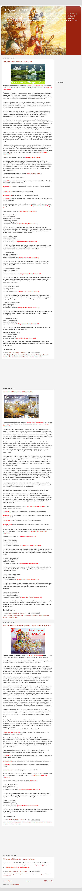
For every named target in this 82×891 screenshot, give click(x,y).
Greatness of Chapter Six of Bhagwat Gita (17, 61)
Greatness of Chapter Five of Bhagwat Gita (17, 392)
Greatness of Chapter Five (38, 615)
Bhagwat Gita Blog (16, 874)
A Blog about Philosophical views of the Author (19, 859)
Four (4, 824)
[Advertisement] (28, 373)
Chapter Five (27, 615)
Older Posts (48, 881)
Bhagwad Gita (21, 355)
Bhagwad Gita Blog (17, 10)
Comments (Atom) (14, 884)
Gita (10, 356)
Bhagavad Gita (11, 615)
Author (8, 874)
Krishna (14, 356)
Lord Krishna (19, 356)
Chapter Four (42, 822)
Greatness (11, 824)
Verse (40, 356)
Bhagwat (28, 355)
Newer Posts (7, 881)
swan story (31, 356)
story (27, 356)
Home (28, 881)
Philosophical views (26, 874)
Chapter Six (46, 355)
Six (24, 356)
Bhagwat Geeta (19, 615)
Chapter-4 (49, 822)
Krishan (47, 615)
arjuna (10, 355)
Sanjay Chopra (35, 874)
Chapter (40, 355)
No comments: (24, 871)
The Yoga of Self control (33, 173)
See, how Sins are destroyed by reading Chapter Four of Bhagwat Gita (27, 625)
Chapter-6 (5, 356)
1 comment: (23, 352)
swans (36, 356)
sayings (42, 874)
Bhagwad (14, 355)
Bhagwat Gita (34, 355)
